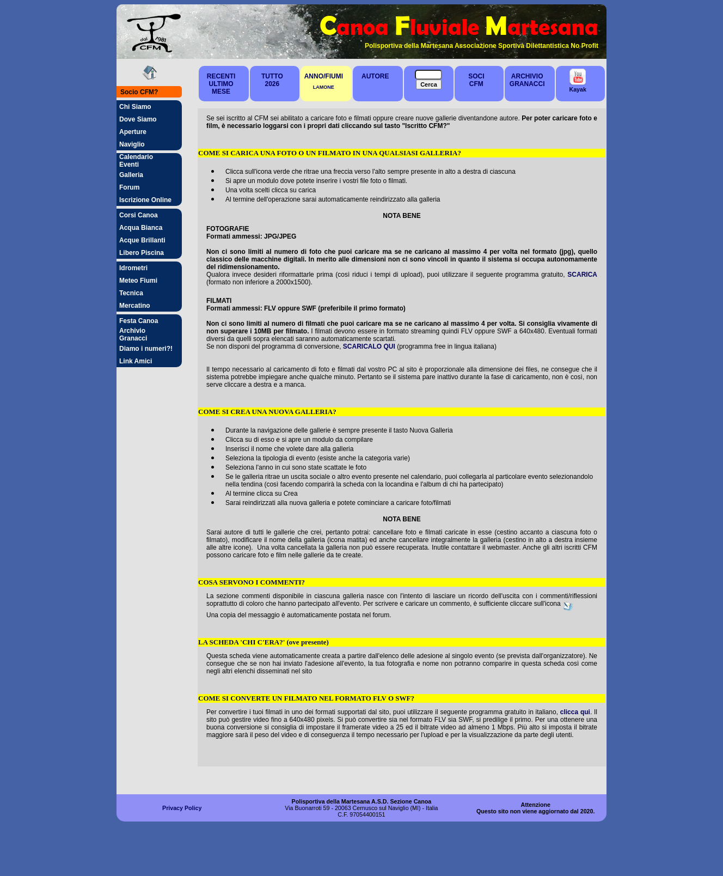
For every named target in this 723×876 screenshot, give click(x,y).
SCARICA (582, 274)
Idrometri (133, 268)
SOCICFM (476, 80)
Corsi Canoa (138, 215)
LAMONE (323, 87)
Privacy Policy (181, 808)
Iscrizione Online (145, 200)
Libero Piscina (141, 253)
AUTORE (375, 76)
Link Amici (135, 361)
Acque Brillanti (142, 240)
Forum (129, 187)
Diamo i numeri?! (146, 348)
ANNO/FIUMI (323, 76)
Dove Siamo (138, 119)
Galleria (131, 175)
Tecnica (131, 293)
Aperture (132, 132)
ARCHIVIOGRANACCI (527, 80)
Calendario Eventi (136, 160)
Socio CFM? (139, 92)
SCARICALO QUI (369, 346)
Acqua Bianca (140, 228)
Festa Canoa (138, 321)
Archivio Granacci (133, 334)
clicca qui (575, 712)
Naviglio (132, 144)
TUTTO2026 (272, 80)
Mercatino (134, 305)
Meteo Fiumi (138, 280)
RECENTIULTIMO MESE (221, 83)
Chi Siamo (135, 107)
